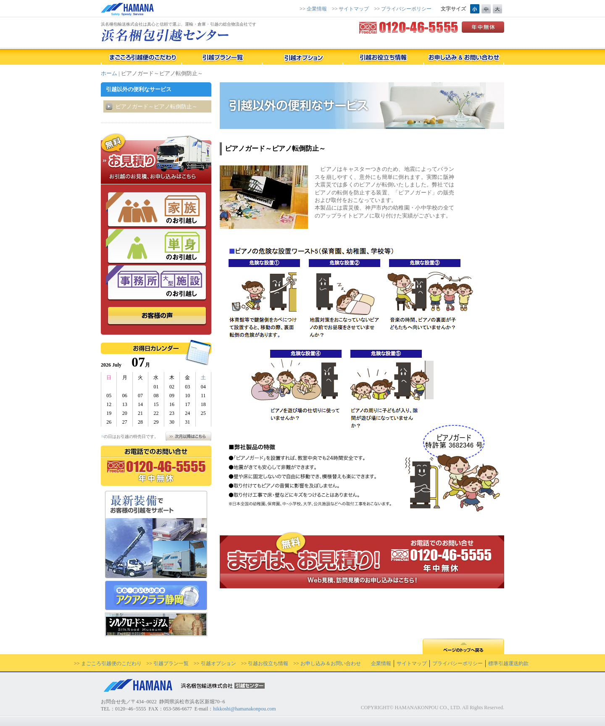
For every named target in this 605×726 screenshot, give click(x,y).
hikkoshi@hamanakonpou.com (244, 709)
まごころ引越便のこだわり (111, 663)
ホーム (109, 73)
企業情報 (317, 9)
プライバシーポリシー (406, 9)
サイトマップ (354, 9)
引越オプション (218, 663)
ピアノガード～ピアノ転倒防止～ (156, 106)
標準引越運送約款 (508, 663)
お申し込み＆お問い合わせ (330, 663)
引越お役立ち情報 (268, 663)
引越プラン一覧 (171, 663)
